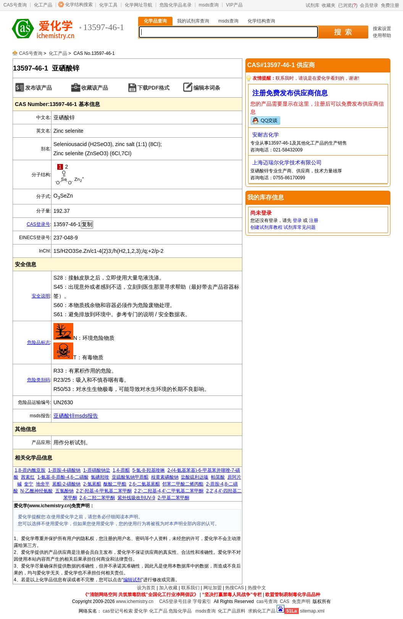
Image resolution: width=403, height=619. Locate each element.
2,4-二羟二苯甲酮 (97, 497)
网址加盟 (212, 587)
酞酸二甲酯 (114, 484)
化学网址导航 (138, 5)
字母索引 (202, 601)
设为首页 (146, 587)
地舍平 (43, 484)
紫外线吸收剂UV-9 (136, 497)
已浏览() (348, 5)
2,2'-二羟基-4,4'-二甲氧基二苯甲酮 (169, 491)
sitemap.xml (312, 611)
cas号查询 (266, 601)
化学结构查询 (261, 21)
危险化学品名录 (176, 5)
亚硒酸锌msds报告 (75, 416)
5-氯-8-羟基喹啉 (148, 470)
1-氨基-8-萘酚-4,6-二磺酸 (63, 477)
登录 (297, 220)
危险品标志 (38, 342)
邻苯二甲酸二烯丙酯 (182, 484)
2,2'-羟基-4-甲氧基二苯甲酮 (104, 491)
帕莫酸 (218, 477)
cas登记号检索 (118, 611)
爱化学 (141, 611)
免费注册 (390, 5)
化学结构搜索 (79, 4)
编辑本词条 (206, 88)
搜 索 (343, 32)
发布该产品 (38, 88)
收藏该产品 (94, 88)
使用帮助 (382, 35)
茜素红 (28, 477)
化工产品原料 (231, 611)
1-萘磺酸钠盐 (96, 470)
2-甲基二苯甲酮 (173, 497)
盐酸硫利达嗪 (194, 477)
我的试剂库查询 (193, 21)
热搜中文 (257, 587)
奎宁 (28, 484)
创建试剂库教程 (266, 227)
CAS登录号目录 (175, 601)
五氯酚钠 (64, 491)
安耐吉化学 (265, 135)
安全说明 (41, 296)
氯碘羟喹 (100, 477)
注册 (313, 220)
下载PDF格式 (153, 88)
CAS (284, 601)
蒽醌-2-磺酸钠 (66, 484)
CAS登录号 (38, 224)
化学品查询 (155, 21)
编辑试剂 (132, 579)
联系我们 (190, 587)
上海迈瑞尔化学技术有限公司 (287, 162)
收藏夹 (328, 5)
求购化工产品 (262, 611)
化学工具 (108, 5)
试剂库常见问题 (300, 227)
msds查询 (209, 5)
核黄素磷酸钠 (165, 477)
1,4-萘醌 (121, 470)
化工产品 (43, 5)
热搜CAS (234, 587)
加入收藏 (168, 587)
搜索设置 (382, 28)
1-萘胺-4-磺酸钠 (64, 470)
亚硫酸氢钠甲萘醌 (130, 477)
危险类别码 (38, 380)
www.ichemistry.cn (134, 601)
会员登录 (369, 5)
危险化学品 (180, 611)
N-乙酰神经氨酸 (36, 491)
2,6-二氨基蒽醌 (144, 484)
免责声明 (301, 601)
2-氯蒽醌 (92, 484)
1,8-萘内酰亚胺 (30, 470)
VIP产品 (234, 5)
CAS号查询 (15, 5)
